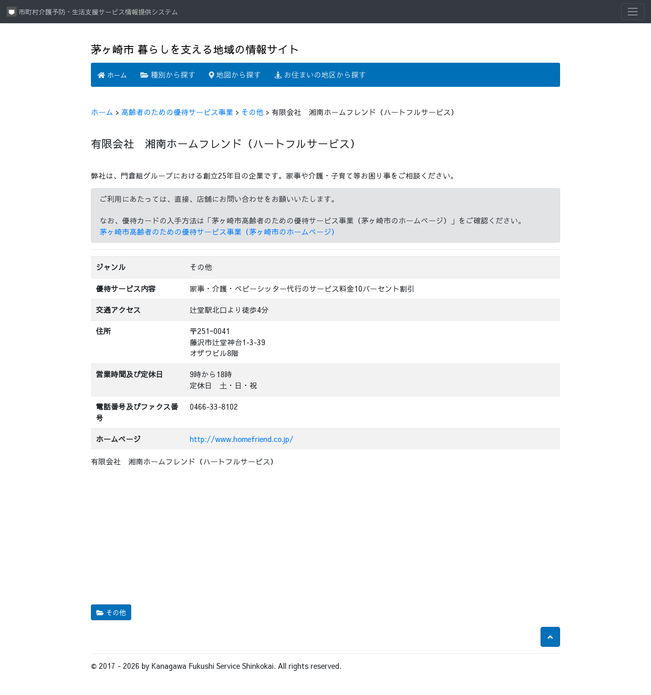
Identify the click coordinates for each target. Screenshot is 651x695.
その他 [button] (111, 612)
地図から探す (235, 74)
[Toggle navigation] (632, 11)
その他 (252, 112)
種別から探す (168, 74)
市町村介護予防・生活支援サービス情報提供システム (92, 12)
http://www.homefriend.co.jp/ (242, 439)
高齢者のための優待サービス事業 (177, 112)
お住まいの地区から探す (320, 74)
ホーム (112, 74)
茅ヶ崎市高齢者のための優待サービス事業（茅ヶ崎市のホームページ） (219, 231)
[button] (550, 637)
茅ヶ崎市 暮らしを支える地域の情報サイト (195, 49)
